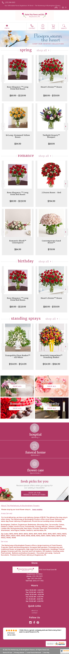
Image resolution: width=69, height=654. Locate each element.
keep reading (37, 509)
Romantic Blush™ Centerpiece (17, 242)
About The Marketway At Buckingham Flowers (20, 505)
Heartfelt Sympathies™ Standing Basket (51, 356)
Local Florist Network (34, 652)
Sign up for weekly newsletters (34, 494)
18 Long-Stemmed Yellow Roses (18, 136)
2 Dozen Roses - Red (51, 192)
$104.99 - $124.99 (17, 364)
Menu (7, 28)
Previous (3, 78)
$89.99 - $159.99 (51, 95)
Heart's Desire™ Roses (51, 87)
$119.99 (51, 249)
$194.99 (51, 201)
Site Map (46, 652)
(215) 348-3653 (10, 2)
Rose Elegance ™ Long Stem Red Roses (17, 88)
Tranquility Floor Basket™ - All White (17, 356)
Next (66, 78)
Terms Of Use (7, 652)
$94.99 (17, 143)
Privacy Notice (19, 652)
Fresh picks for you (34, 484)
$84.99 (17, 249)
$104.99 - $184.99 (51, 364)
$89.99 (51, 143)
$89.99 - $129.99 (18, 95)
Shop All (42, 50)
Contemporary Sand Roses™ (51, 242)
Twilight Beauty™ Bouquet (51, 136)
